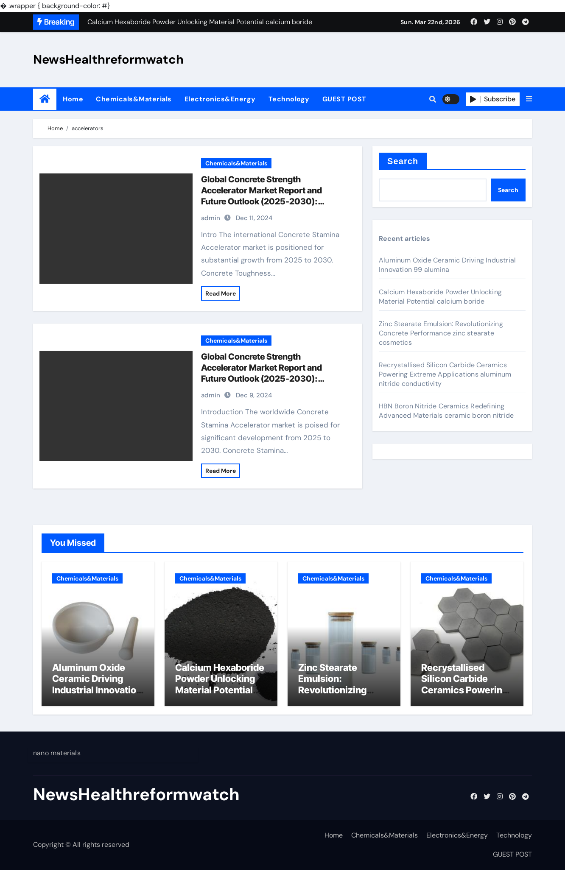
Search (402, 161)
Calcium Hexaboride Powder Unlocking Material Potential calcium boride (440, 297)
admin (210, 218)
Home (73, 99)
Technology (289, 99)
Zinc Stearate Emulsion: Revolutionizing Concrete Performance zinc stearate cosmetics (441, 333)
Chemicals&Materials (134, 99)
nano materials (57, 756)
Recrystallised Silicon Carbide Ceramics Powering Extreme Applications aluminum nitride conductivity (445, 374)
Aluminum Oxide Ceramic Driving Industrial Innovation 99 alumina (447, 265)
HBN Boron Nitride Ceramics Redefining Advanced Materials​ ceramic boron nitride (446, 411)
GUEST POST (344, 99)
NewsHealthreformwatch (108, 59)
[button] (529, 99)
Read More (220, 293)
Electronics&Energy (220, 99)
